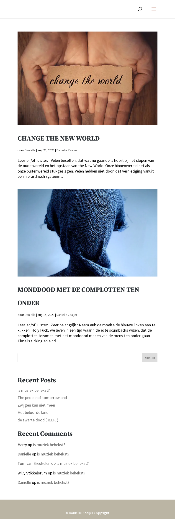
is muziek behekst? (34, 390)
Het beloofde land (33, 412)
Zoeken (149, 358)
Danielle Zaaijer (67, 150)
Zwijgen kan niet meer (36, 405)
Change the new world (59, 138)
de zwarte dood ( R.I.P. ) (38, 420)
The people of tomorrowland (42, 397)
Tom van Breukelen (34, 463)
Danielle (30, 150)
